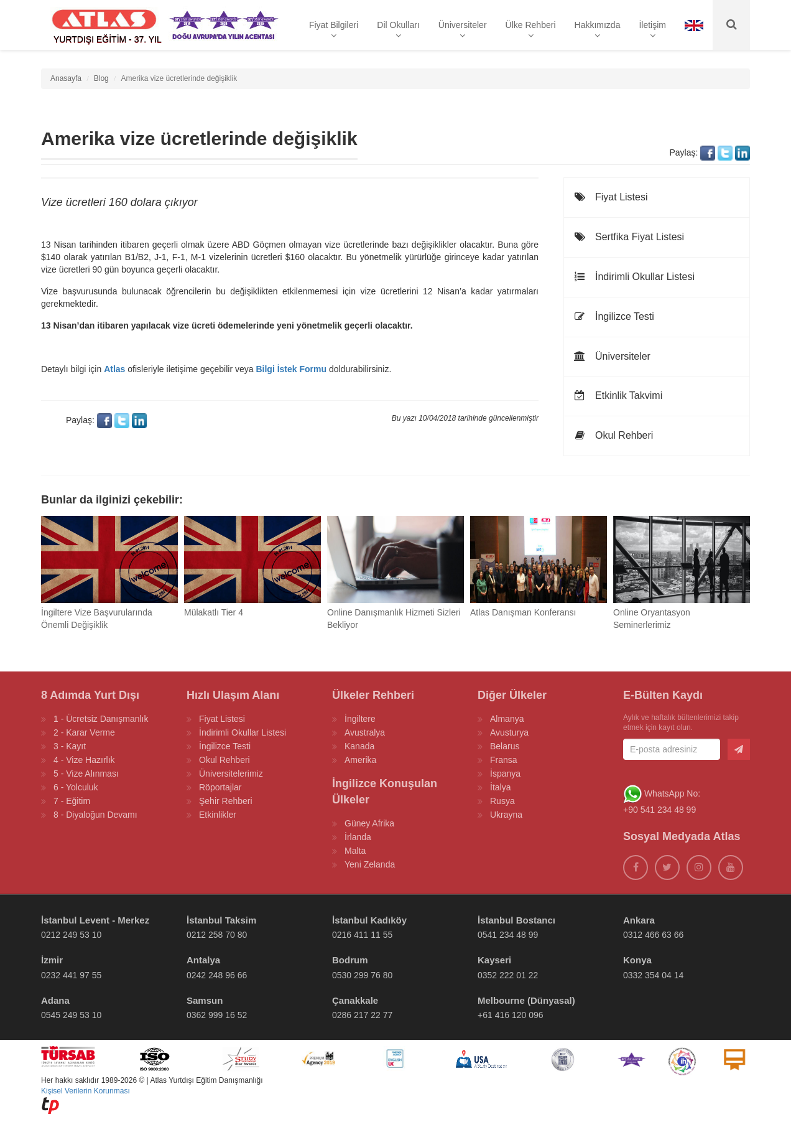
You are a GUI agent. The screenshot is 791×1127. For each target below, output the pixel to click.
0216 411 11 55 (362, 935)
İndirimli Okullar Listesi (634, 276)
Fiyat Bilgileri (333, 30)
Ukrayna (506, 815)
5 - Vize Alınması (86, 774)
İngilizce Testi (613, 316)
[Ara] (731, 25)
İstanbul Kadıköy (369, 920)
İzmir (52, 960)
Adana (55, 1000)
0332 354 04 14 (653, 975)
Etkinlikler (217, 815)
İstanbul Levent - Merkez (95, 920)
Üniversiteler (462, 30)
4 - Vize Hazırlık (84, 760)
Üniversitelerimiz (231, 774)
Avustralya (365, 732)
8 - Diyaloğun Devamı (95, 815)
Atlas (114, 369)
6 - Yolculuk (75, 787)
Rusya (502, 801)
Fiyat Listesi (610, 197)
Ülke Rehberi (531, 30)
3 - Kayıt (69, 746)
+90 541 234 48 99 (659, 810)
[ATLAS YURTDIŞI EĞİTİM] (104, 25)
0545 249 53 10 (71, 1015)
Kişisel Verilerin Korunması (85, 1091)
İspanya (505, 774)
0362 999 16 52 (217, 1015)
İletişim (652, 30)
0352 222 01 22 (508, 975)
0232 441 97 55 (71, 975)
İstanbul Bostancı (516, 920)
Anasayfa (65, 78)
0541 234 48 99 (508, 935)
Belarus (504, 746)
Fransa (503, 760)
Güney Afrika (369, 823)
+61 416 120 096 (511, 1015)
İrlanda (358, 837)
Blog (101, 78)
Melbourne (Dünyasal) (526, 1000)
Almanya (507, 719)
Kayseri (494, 960)
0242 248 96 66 (217, 975)
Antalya (203, 960)
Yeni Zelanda (370, 864)
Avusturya (509, 732)
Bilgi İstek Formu (291, 369)
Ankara (639, 920)
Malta (355, 851)
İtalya (500, 787)
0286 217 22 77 (362, 1015)
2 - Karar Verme (84, 732)
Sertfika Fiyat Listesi (628, 236)
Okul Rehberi (613, 435)
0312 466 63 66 (653, 935)
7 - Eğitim (71, 801)
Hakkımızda (598, 30)
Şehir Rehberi (225, 801)
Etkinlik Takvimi (617, 395)
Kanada (359, 746)
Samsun (205, 1000)
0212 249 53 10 (71, 935)
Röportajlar (220, 787)
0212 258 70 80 (217, 935)
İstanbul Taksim (221, 920)
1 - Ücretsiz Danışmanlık (100, 719)
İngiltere (360, 719)
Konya (637, 960)
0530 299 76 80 (362, 975)
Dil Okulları (398, 30)
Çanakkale (355, 1000)
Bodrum (350, 960)
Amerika (360, 760)
